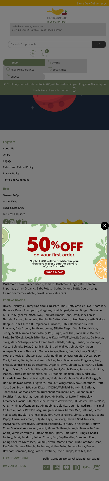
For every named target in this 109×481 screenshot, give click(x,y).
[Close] (105, 226)
